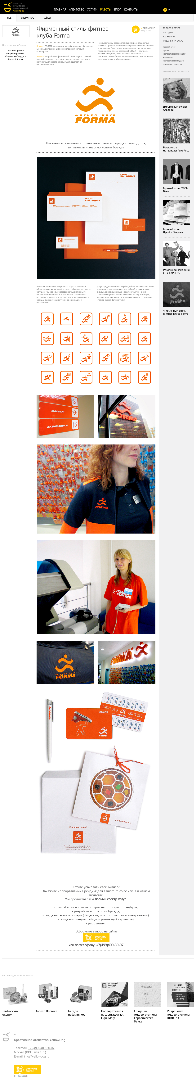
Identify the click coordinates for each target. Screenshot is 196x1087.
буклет (166, 50)
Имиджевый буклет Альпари (175, 108)
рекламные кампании (172, 64)
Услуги (92, 9)
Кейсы (47, 17)
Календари (169, 36)
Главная (60, 9)
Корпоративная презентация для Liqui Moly (113, 1014)
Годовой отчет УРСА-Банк (175, 190)
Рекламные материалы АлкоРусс (176, 149)
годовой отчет (169, 47)
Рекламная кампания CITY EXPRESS (176, 271)
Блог (117, 9)
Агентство (76, 9)
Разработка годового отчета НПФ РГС (178, 1014)
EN (169, 10)
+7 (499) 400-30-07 (41, 1048)
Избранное (27, 17)
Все (9, 17)
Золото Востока (46, 1011)
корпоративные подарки (174, 61)
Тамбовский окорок (10, 1013)
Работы (105, 9)
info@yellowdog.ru (36, 1056)
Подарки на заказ (173, 41)
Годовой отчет (171, 28)
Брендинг (168, 32)
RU (165, 10)
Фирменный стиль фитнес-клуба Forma (176, 312)
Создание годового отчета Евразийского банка (145, 1016)
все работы (146, 31)
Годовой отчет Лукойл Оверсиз (173, 231)
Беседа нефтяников (76, 1013)
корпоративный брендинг (174, 54)
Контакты (131, 9)
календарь (167, 57)
